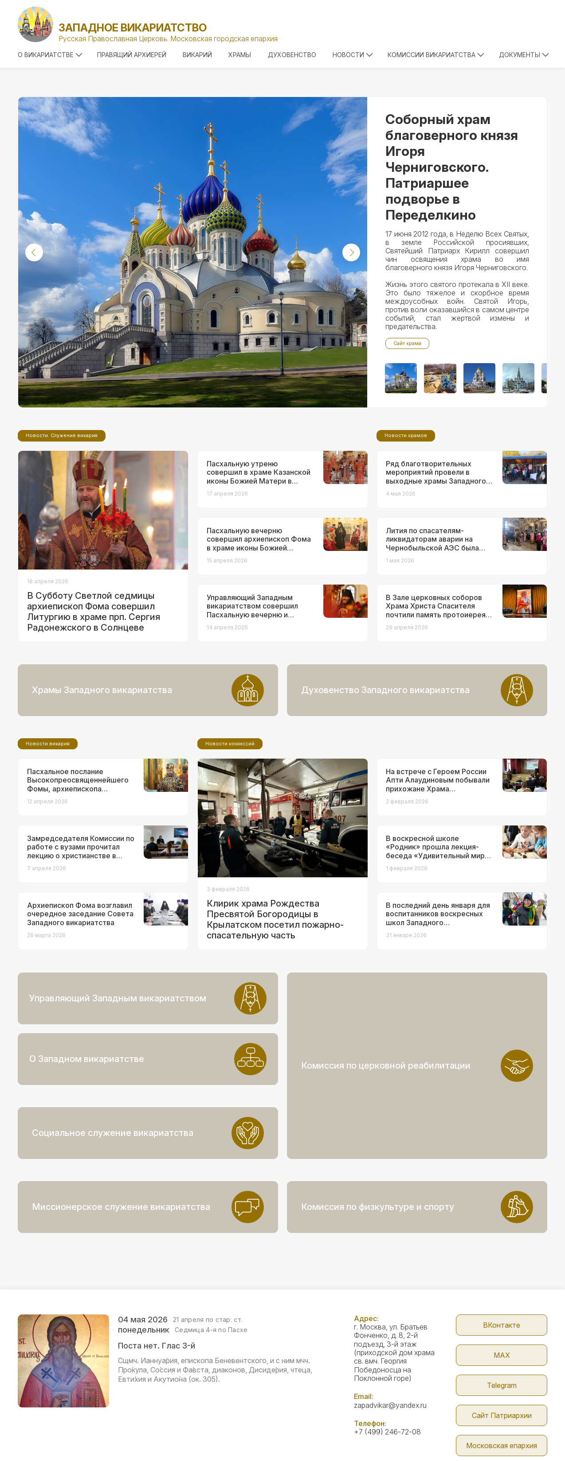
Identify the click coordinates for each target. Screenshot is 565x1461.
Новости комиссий (230, 817)
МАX (502, 1302)
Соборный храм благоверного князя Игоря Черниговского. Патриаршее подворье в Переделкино (451, 167)
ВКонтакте (501, 1272)
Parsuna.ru (408, 1436)
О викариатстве (50, 54)
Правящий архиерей (131, 54)
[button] (34, 252)
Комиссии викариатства (436, 54)
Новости (353, 54)
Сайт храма (407, 343)
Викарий (197, 54)
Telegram (502, 1332)
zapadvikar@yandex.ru (390, 1353)
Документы (524, 54)
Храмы (239, 54)
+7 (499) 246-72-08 (387, 1379)
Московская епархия (501, 1392)
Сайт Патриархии (502, 1362)
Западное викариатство (133, 27)
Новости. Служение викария (62, 509)
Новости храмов (406, 509)
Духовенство (292, 54)
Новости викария (48, 817)
